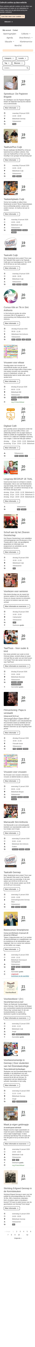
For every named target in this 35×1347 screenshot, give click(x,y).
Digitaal (19, 339)
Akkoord (7, 22)
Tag (5, 63)
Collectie (24, 34)
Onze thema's (24, 37)
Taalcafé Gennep (12, 872)
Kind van (19, 749)
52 (27, 1235)
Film (14, 749)
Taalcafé (25, 230)
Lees (14, 622)
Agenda (10, 37)
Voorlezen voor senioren (16, 591)
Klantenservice (26, 41)
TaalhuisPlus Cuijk (13, 147)
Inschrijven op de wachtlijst (20, 976)
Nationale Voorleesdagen (22, 1034)
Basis (13, 339)
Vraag (14, 124)
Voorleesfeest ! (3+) (13, 999)
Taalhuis (19, 176)
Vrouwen (14, 399)
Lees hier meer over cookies (11, 16)
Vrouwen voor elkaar (14, 362)
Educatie (8, 41)
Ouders (27, 849)
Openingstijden (9, 34)
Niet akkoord (21, 22)
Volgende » (18, 1238)
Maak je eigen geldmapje (16, 1124)
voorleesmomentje (22, 1101)
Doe (14, 568)
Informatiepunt (26, 967)
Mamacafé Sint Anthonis (16, 822)
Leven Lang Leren (16, 230)
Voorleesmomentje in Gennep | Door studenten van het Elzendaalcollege (16, 1063)
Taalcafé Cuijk (11, 255)
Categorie (7, 58)
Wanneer (17, 63)
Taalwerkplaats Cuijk (14, 199)
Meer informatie (10, 108)
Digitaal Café (10, 426)
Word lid (17, 45)
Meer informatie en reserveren (15, 606)
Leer (14, 176)
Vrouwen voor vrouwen (15, 772)
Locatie (21, 58)
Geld (17, 1160)
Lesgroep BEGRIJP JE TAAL (18, 479)
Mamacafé (15, 849)
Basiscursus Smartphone (16, 930)
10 (19, 1235)
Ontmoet (14, 397)
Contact (15, 30)
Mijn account (7, 30)
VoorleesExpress (16, 684)
